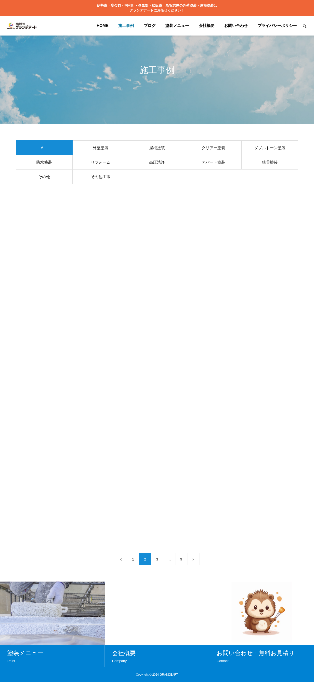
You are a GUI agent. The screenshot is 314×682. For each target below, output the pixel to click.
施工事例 (126, 26)
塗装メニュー (177, 26)
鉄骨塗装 (270, 163)
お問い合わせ (236, 26)
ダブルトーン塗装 (270, 148)
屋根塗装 (157, 148)
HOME (102, 26)
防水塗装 (44, 163)
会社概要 (206, 26)
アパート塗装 (213, 163)
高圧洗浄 (157, 163)
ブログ (150, 26)
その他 (44, 177)
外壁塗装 (100, 148)
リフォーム (100, 163)
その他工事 (100, 177)
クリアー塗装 (213, 148)
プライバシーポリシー (277, 26)
